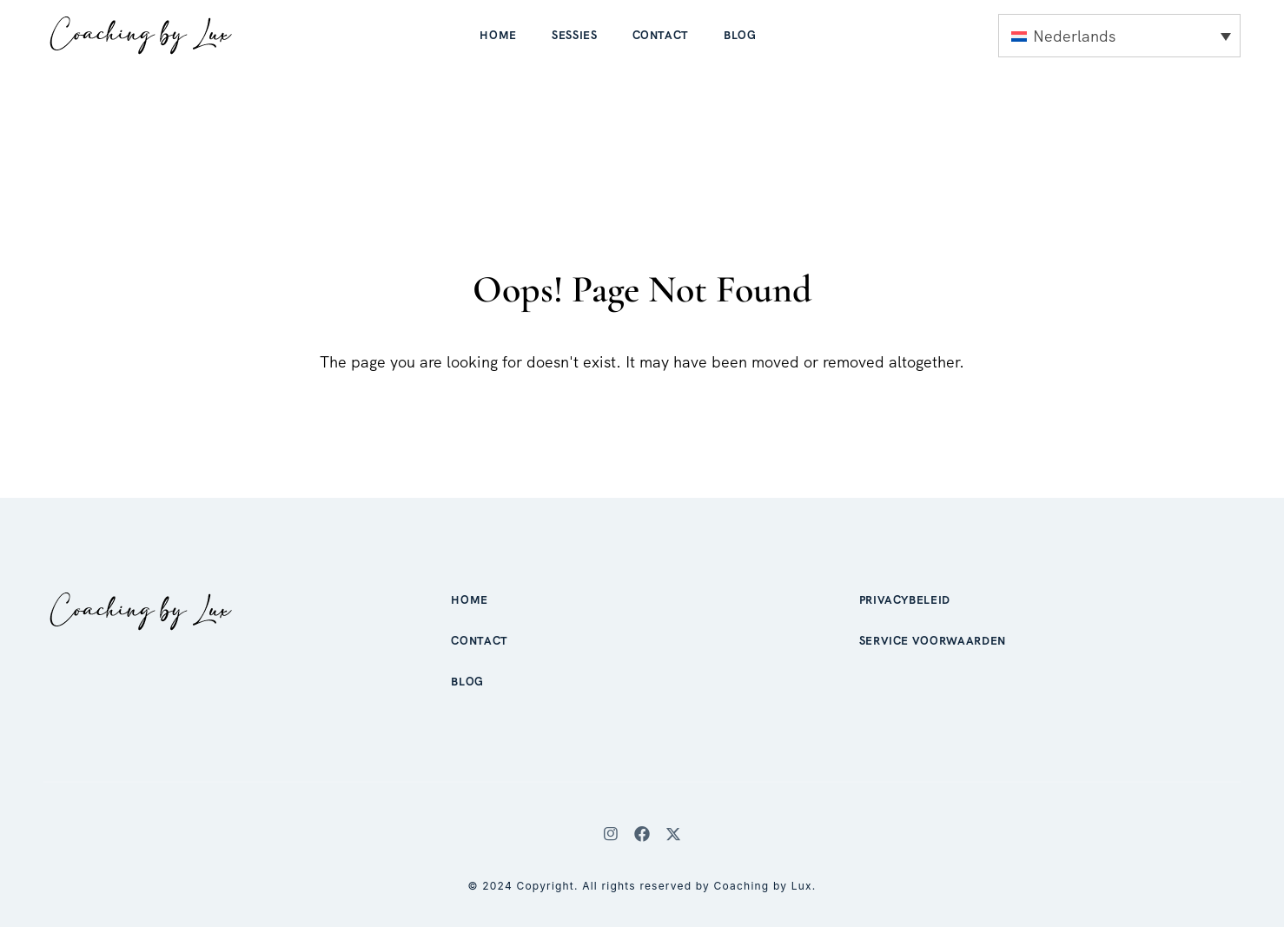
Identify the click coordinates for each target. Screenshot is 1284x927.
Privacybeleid (904, 600)
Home (498, 35)
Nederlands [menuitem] (1074, 36)
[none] (1119, 35)
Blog (740, 35)
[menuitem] (1119, 35)
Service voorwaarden (932, 640)
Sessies (575, 35)
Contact (661, 35)
